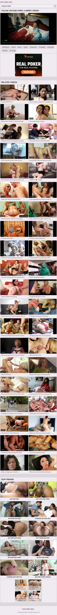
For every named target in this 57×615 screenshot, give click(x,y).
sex (20, 47)
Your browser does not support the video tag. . (28, 29)
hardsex (51, 47)
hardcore (6, 47)
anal (14, 47)
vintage (13, 50)
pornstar (34, 47)
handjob (43, 47)
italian (5, 50)
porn (26, 47)
